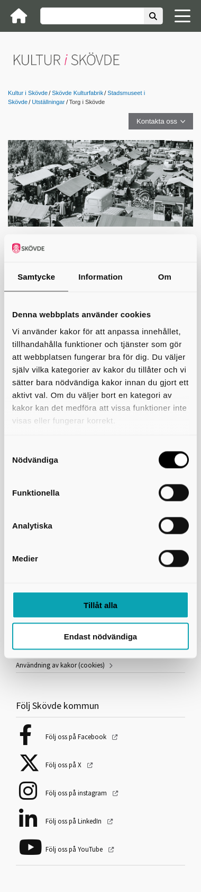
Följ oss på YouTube (74, 849)
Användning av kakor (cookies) (60, 665)
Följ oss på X (64, 764)
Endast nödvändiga (100, 635)
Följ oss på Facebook (76, 736)
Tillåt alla (100, 605)
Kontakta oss (156, 121)
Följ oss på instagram (76, 793)
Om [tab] (164, 276)
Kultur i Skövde (28, 93)
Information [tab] (100, 276)
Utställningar (48, 102)
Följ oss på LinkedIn (74, 821)
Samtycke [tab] (36, 276)
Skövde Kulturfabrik (77, 93)
